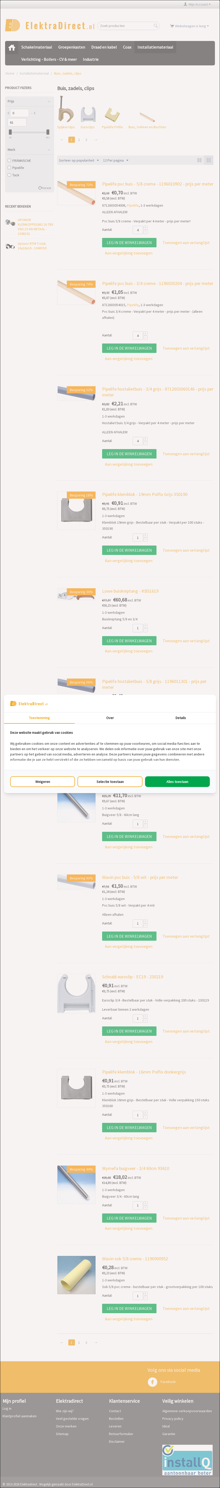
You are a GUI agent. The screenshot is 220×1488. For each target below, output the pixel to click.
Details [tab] (181, 718)
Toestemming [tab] (39, 718)
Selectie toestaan (110, 781)
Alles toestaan (177, 781)
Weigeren (42, 781)
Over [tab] (110, 718)
